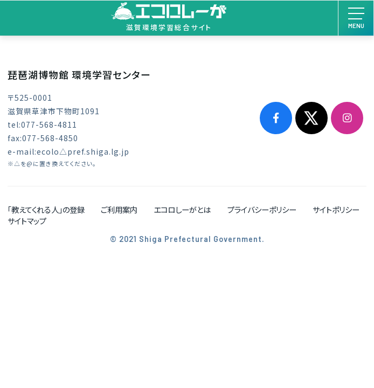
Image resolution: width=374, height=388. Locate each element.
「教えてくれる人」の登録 (46, 209)
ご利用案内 (119, 209)
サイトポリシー (336, 209)
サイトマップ (27, 220)
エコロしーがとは (182, 209)
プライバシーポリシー (261, 209)
